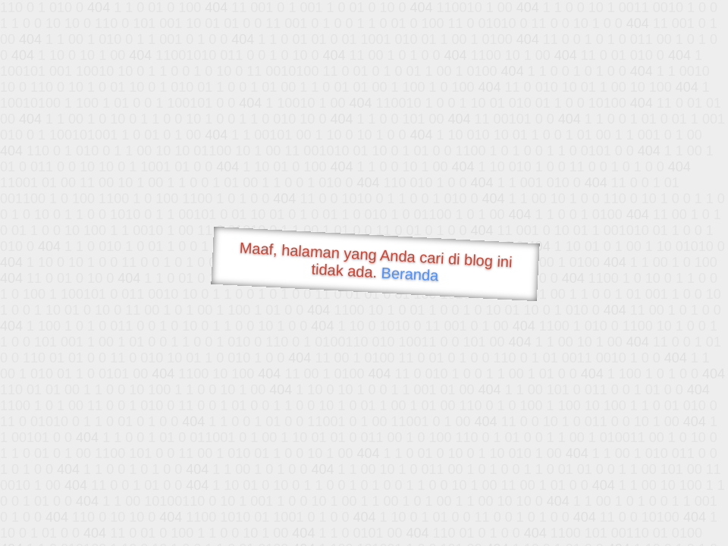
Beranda (410, 274)
